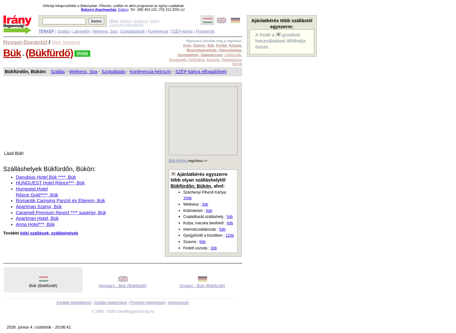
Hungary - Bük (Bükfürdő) (123, 285)
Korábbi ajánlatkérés (73, 302)
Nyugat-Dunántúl (25, 42)
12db (229, 235)
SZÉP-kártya (182, 31)
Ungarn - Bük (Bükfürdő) (202, 285)
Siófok (154, 21)
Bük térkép (178, 160)
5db (229, 217)
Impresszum (178, 302)
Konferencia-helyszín (150, 71)
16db (187, 198)
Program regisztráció (147, 302)
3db (205, 204)
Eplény (123, 9)
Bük (12, 53)
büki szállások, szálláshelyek (49, 233)
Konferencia (158, 31)
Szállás (63, 31)
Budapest (141, 21)
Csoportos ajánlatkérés (126, 25)
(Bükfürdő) (49, 53)
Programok (205, 31)
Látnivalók (81, 31)
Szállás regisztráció (110, 302)
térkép (82, 53)
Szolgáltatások (132, 31)
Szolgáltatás (113, 71)
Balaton (126, 21)
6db (209, 210)
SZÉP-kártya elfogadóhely (201, 71)
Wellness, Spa (105, 31)
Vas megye (66, 42)
